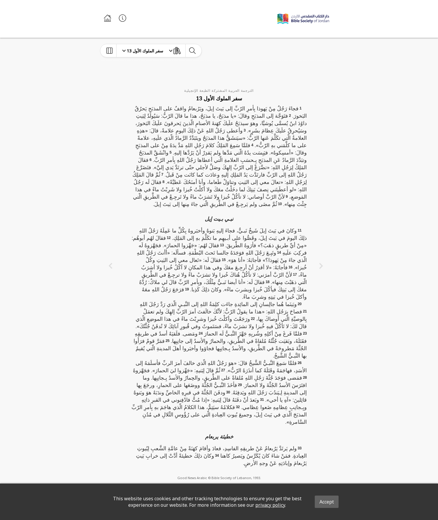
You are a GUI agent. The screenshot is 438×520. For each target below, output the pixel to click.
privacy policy (270, 505)
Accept (326, 502)
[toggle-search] (192, 50)
